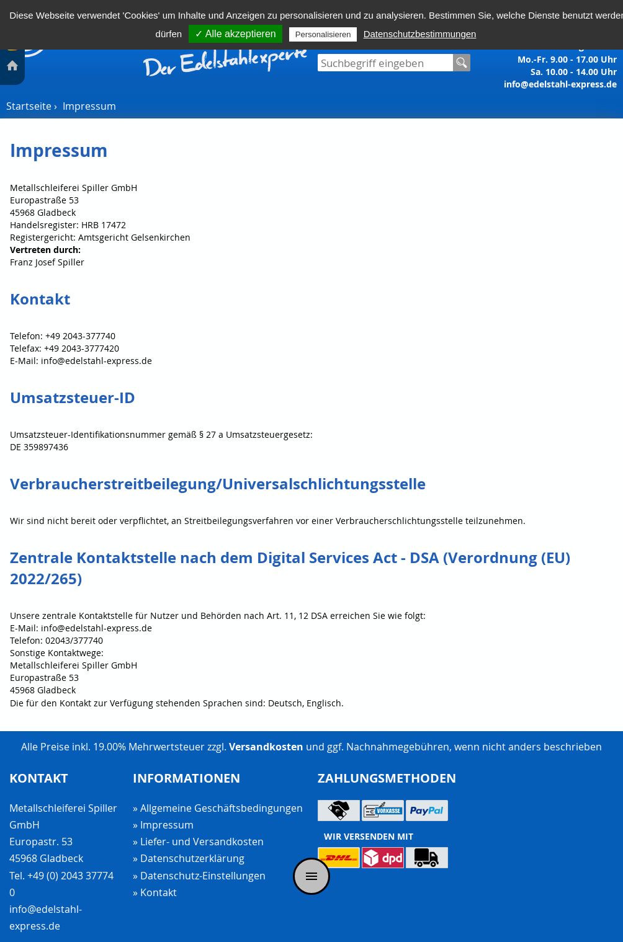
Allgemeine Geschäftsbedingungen (221, 808)
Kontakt (158, 892)
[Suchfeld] (385, 62)
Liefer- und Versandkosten (202, 841)
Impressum (89, 106)
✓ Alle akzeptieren (235, 34)
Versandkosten (266, 746)
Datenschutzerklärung (192, 858)
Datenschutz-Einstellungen (203, 876)
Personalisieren (323, 34)
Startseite (29, 106)
